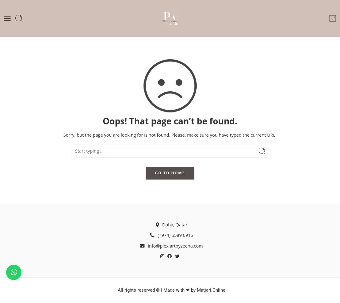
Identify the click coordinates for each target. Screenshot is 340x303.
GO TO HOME (170, 173)
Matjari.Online (211, 290)
